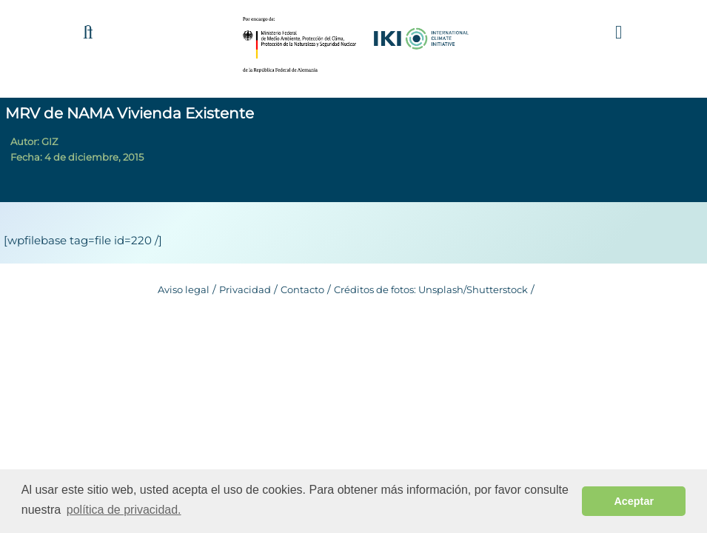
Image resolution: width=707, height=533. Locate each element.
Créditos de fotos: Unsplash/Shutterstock (431, 289)
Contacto (302, 289)
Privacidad (245, 289)
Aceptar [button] (634, 501)
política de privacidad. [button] (124, 509)
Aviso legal (184, 289)
